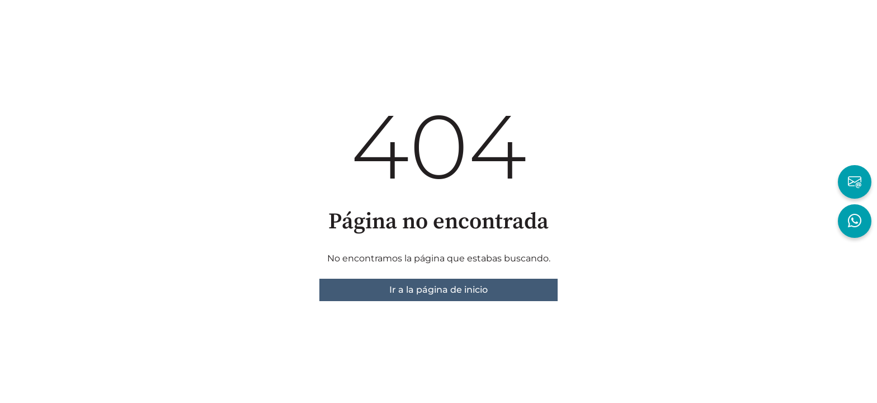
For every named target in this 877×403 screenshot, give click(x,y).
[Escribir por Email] (854, 182)
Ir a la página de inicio (438, 289)
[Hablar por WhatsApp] (854, 221)
